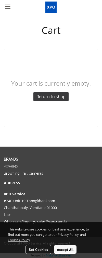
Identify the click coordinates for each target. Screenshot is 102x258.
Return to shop (51, 96)
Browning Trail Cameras (23, 173)
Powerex (11, 166)
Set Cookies (38, 249)
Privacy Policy (68, 234)
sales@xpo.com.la (52, 221)
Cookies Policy (19, 239)
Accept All (65, 249)
